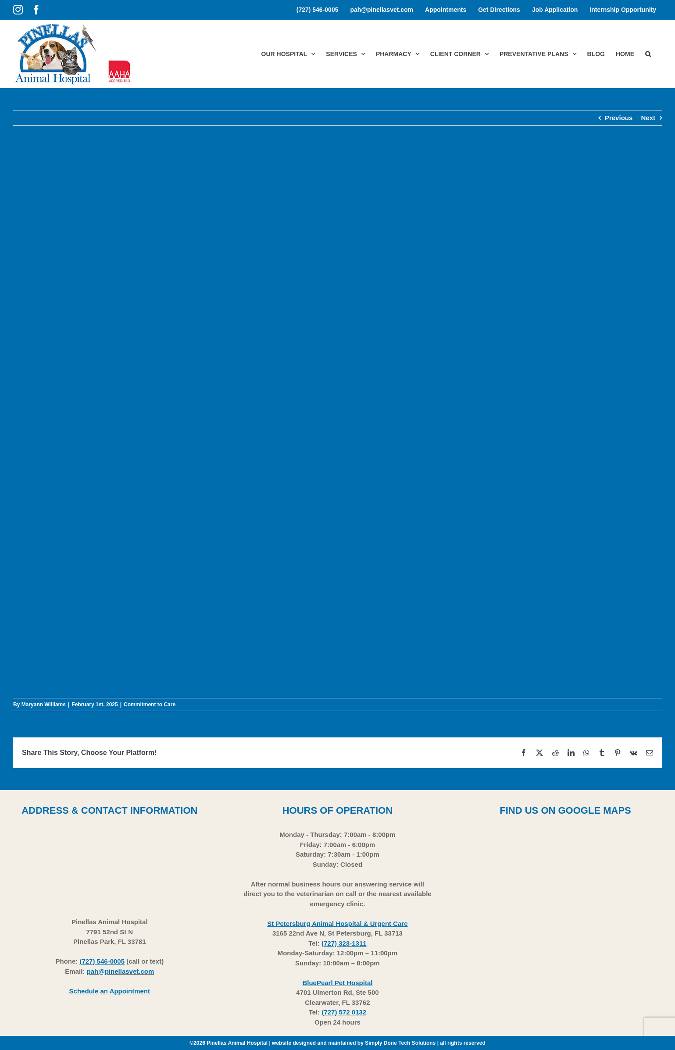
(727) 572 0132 (343, 1012)
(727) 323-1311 (344, 943)
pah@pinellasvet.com (120, 971)
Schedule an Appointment (109, 991)
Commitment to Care (149, 704)
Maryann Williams (43, 704)
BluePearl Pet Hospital (337, 982)
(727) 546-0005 (102, 961)
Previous (618, 117)
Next (648, 117)
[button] (648, 54)
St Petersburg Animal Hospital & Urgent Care (337, 923)
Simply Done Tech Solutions (400, 1043)
